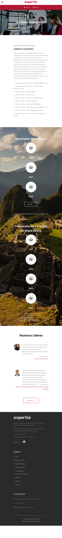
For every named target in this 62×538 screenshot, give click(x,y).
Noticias (17, 477)
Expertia (36, 519)
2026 (31, 308)
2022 (31, 196)
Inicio (16, 456)
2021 (31, 177)
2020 (31, 157)
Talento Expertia (19, 467)
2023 (31, 288)
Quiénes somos (19, 460)
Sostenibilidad (18, 471)
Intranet (36, 7)
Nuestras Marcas (20, 464)
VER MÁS (31, 204)
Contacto (27, 7)
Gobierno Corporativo (21, 474)
